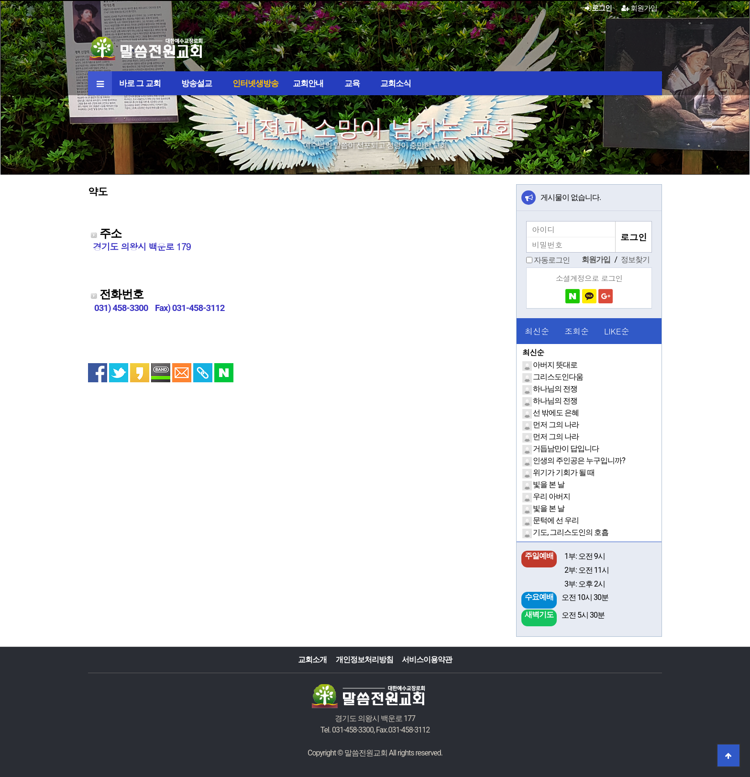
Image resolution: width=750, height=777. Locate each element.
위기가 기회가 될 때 (564, 472)
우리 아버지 (551, 496)
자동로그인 (552, 260)
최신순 (537, 331)
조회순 (576, 331)
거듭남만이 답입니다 (566, 448)
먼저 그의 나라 (556, 424)
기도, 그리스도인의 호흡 (570, 532)
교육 (352, 83)
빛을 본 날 (548, 484)
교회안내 (308, 83)
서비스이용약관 (427, 659)
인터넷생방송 (255, 83)
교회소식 (395, 83)
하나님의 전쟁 (555, 388)
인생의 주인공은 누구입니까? (579, 460)
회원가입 (639, 8)
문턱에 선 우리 (556, 520)
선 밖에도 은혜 (556, 412)
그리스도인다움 (558, 376)
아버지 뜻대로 (555, 364)
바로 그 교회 (140, 83)
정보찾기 (635, 259)
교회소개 (312, 659)
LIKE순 (616, 331)
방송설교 (196, 83)
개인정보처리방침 (364, 659)
